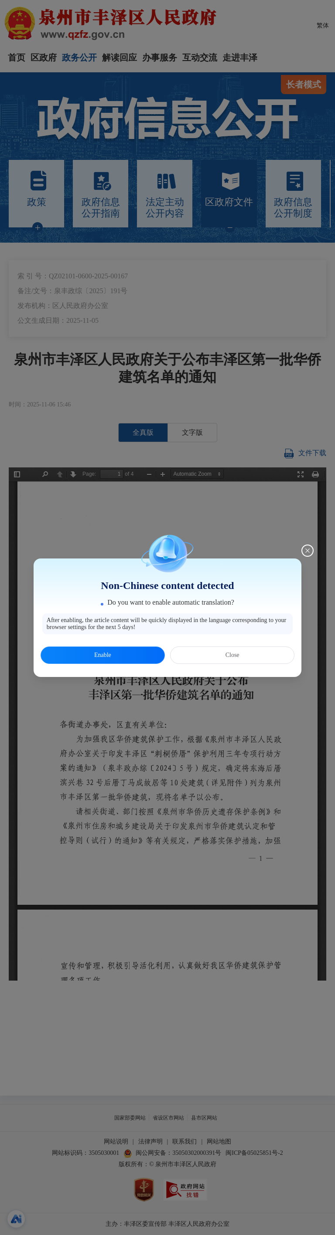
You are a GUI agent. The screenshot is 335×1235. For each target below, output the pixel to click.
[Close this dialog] (307, 551)
